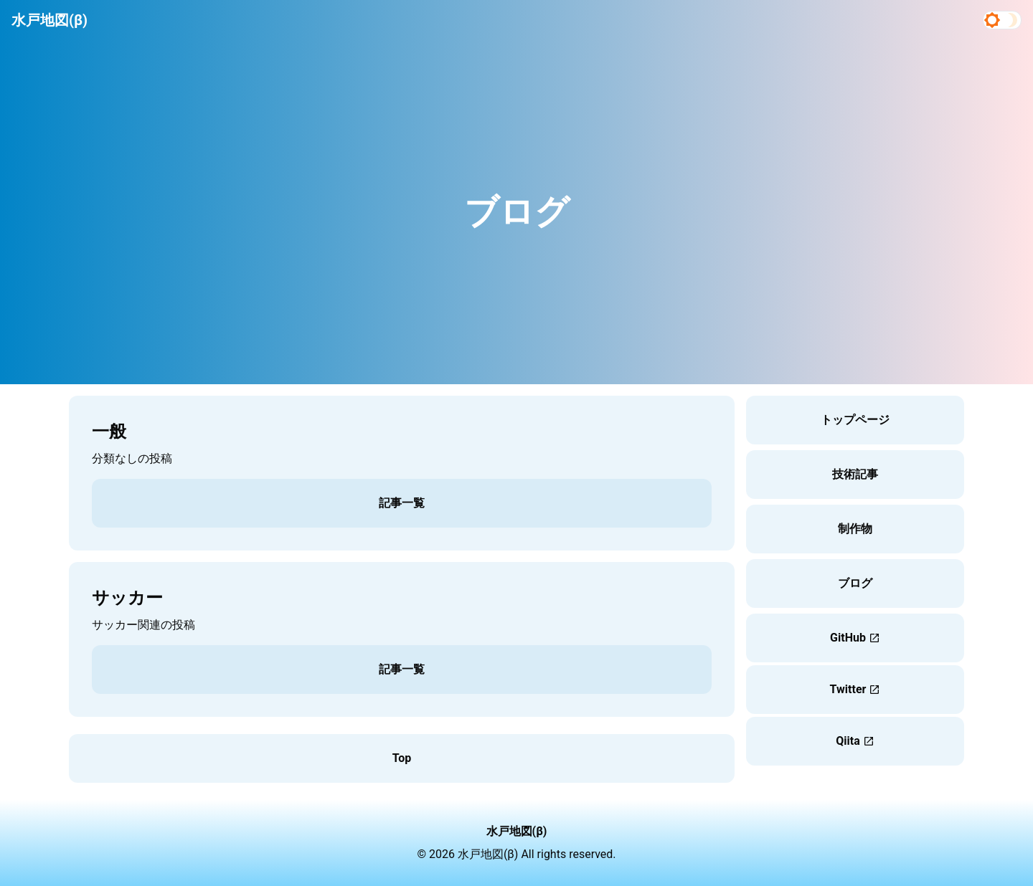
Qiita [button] (855, 741)
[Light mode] (992, 20)
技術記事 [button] (855, 474)
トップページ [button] (855, 420)
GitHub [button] (855, 637)
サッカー (127, 598)
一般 (109, 431)
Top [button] (402, 758)
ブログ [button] (855, 583)
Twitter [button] (855, 689)
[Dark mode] (1012, 20)
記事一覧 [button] (402, 503)
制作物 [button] (855, 528)
